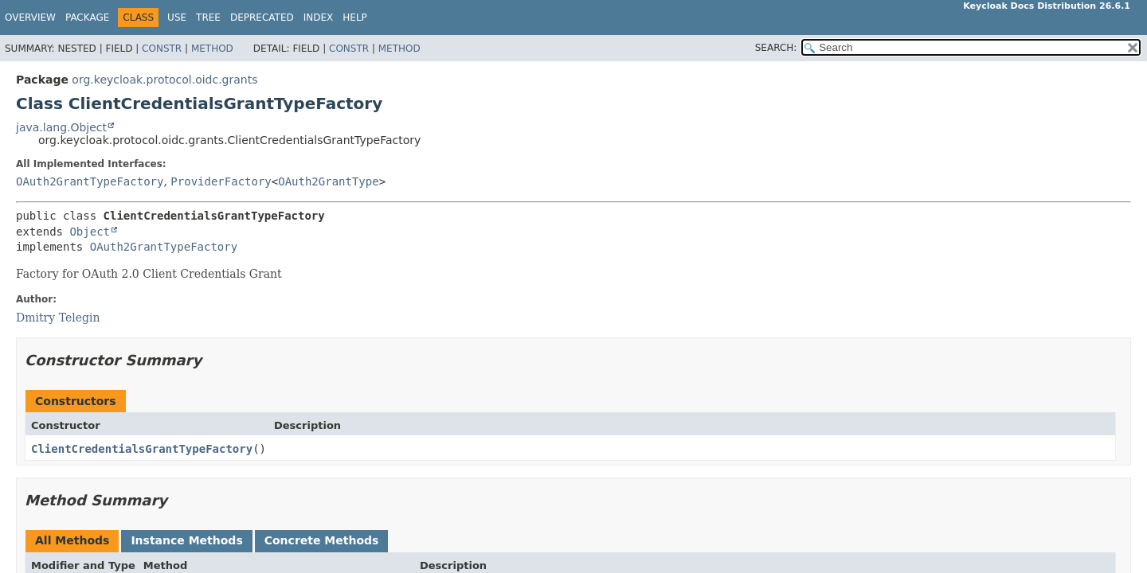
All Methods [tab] (72, 540)
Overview (30, 17)
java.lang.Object (61, 127)
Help (355, 17)
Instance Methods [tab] (186, 540)
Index (318, 17)
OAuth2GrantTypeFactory (89, 181)
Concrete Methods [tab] (321, 540)
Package (87, 17)
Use (176, 17)
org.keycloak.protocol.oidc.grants (164, 79)
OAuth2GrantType (328, 181)
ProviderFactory (220, 181)
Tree (208, 17)
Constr (162, 48)
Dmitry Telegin (58, 317)
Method (212, 48)
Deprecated (262, 17)
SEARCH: (776, 47)
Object (89, 231)
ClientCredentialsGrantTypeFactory (141, 448)
